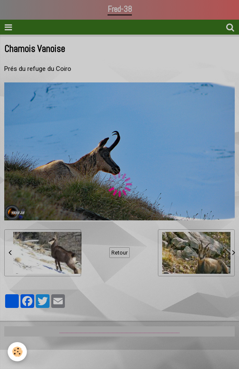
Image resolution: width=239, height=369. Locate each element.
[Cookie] (17, 351)
